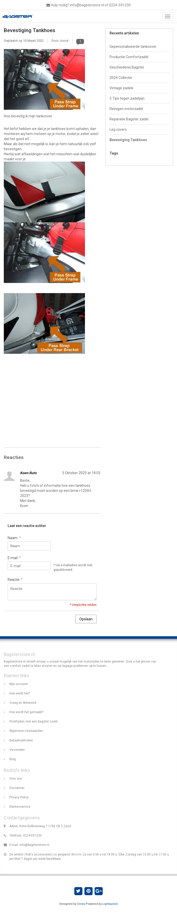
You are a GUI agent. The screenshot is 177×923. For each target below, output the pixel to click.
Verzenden (17, 750)
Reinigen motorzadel (126, 109)
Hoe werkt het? (19, 693)
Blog (12, 759)
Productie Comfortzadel (129, 57)
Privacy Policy (19, 797)
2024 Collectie (121, 78)
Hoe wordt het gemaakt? (26, 712)
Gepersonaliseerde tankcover (133, 47)
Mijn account (18, 684)
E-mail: (14, 558)
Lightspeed (110, 904)
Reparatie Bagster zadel (129, 119)
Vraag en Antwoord (22, 703)
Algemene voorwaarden (26, 731)
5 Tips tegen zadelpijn (127, 98)
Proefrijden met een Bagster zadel (33, 721)
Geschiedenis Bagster (127, 67)
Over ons (15, 778)
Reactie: (15, 580)
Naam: (14, 538)
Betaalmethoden (21, 740)
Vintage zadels (121, 88)
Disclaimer (17, 788)
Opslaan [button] (86, 619)
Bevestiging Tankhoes (29, 30)
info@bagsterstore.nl (34, 845)
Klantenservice (19, 806)
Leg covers (118, 129)
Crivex (81, 904)
